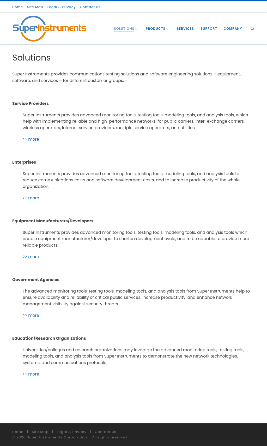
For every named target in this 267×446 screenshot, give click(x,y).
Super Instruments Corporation (57, 437)
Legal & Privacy (72, 431)
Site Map (40, 431)
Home (17, 431)
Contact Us (105, 431)
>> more (31, 139)
